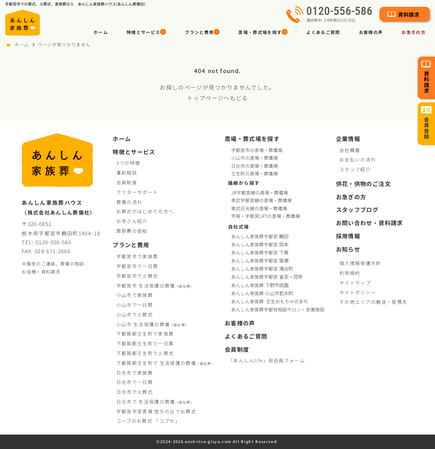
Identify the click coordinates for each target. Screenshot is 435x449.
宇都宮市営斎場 (156, 411)
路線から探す (244, 182)
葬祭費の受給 (132, 230)
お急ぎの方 (413, 32)
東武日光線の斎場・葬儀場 (259, 208)
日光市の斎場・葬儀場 (254, 165)
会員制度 (126, 182)
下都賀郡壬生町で (145, 333)
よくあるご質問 (323, 32)
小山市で (134, 294)
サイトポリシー (357, 292)
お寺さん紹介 (132, 220)
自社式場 (238, 226)
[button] (146, 32)
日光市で (134, 372)
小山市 (151, 324)
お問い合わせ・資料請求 (369, 222)
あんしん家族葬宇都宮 (260, 236)
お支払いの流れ (357, 159)
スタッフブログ (357, 209)
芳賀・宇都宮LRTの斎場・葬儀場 (265, 216)
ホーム (100, 32)
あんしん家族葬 (260, 285)
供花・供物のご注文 (363, 183)
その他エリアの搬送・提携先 (373, 301)
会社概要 (349, 150)
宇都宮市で (137, 256)
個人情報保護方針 (360, 263)
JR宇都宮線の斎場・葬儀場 (259, 192)
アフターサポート (137, 192)
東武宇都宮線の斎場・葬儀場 (261, 200)
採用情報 (348, 236)
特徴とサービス (134, 151)
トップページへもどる (217, 97)
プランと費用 (131, 245)
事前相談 (126, 172)
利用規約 (349, 272)
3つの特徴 (128, 162)
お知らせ (348, 249)
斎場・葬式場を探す (252, 138)
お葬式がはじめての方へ (145, 211)
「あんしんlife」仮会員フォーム (266, 360)
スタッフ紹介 (355, 169)
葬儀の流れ (129, 201)
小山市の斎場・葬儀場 (254, 157)
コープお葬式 (148, 420)
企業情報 (348, 138)
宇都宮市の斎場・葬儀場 (256, 150)
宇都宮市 (154, 285)
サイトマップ (355, 282)
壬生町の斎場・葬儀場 (254, 173)
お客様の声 (371, 32)
